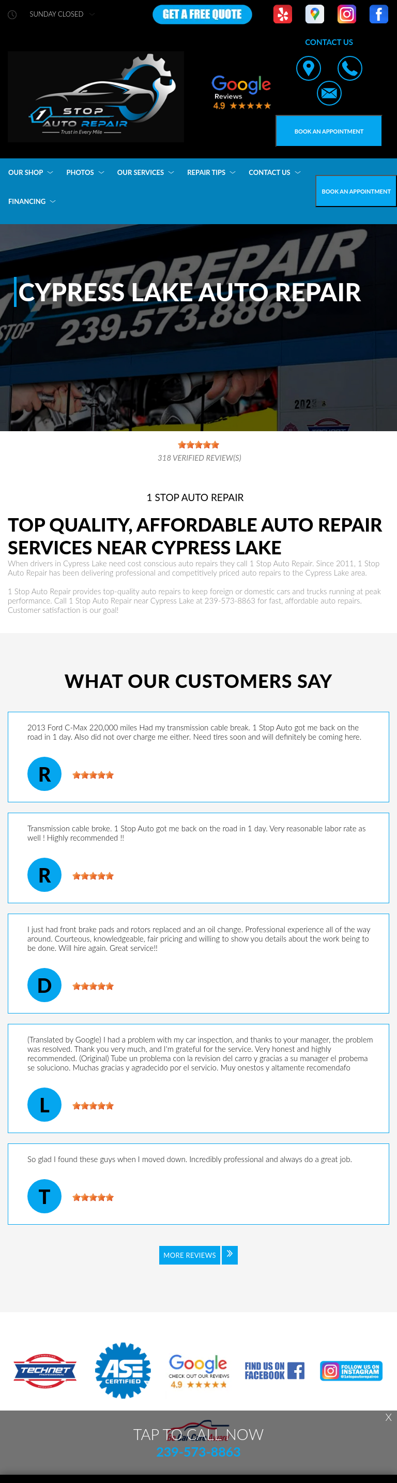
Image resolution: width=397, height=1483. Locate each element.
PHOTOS (80, 172)
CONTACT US (270, 172)
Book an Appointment (329, 131)
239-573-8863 (230, 600)
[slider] (93, 775)
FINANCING (26, 201)
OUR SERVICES (140, 172)
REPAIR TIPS (206, 172)
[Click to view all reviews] (198, 1262)
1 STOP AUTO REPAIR (195, 497)
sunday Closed (57, 14)
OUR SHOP (25, 172)
